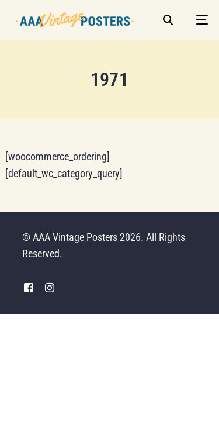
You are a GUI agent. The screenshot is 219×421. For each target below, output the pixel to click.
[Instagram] (49, 287)
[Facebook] (28, 287)
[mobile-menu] (196, 20)
